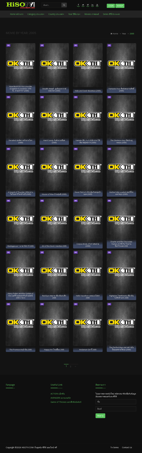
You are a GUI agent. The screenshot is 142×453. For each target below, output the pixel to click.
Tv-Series (114, 447)
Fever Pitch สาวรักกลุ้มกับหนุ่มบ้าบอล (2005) (88, 193)
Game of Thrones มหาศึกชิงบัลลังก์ (66, 402)
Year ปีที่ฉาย (74, 14)
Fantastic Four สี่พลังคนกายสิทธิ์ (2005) (121, 89)
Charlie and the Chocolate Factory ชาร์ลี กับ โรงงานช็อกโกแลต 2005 (121, 243)
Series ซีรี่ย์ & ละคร (111, 14)
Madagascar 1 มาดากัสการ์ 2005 (20, 246)
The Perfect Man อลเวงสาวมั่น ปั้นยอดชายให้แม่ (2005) (121, 348)
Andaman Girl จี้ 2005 (88, 349)
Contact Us (127, 447)
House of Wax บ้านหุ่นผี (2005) (54, 194)
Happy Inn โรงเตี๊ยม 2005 (54, 349)
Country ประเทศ (56, 14)
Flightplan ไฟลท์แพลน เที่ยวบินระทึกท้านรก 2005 (121, 296)
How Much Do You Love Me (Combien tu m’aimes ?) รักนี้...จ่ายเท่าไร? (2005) (20, 88)
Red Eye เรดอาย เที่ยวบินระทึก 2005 (54, 296)
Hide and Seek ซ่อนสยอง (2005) (88, 90)
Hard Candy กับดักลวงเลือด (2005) (54, 141)
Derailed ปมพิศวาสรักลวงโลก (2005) (20, 141)
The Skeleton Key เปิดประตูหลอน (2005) (121, 141)
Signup (120, 6)
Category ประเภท (35, 14)
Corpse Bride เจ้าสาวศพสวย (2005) (88, 245)
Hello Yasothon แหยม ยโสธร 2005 (88, 296)
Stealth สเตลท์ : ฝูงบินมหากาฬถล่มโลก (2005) (54, 89)
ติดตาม (100, 415)
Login (110, 6)
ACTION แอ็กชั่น (58, 393)
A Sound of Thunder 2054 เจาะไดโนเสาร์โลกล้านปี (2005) (20, 193)
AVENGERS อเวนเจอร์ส (61, 397)
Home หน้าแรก (16, 14)
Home (114, 33)
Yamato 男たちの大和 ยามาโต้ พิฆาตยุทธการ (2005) (88, 141)
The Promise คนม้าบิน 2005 (20, 349)
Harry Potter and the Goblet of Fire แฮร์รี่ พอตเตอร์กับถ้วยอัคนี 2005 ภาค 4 (20, 295)
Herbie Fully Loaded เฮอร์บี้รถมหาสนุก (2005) (121, 193)
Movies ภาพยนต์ (91, 14)
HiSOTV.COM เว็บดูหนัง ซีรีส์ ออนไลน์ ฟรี (39, 447)
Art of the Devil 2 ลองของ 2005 (54, 246)
